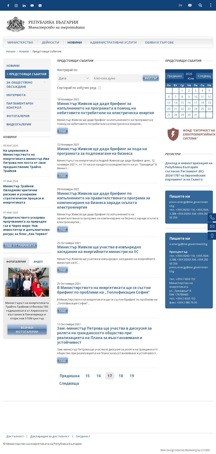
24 (195, 109)
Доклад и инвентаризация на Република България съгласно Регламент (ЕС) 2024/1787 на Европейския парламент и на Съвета (188, 171)
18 (121, 375)
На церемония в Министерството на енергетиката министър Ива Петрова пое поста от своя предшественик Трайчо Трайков (26, 160)
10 (195, 96)
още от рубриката (20, 245)
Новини (75, 42)
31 (195, 115)
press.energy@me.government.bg (188, 204)
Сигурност (83, 436)
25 (202, 109)
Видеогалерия (18, 124)
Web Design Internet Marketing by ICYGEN (185, 450)
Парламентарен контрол (19, 105)
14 (175, 102)
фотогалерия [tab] (16, 261)
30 (189, 115)
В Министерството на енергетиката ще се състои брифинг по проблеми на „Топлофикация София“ (104, 290)
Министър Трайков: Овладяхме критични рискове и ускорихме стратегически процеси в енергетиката (23, 194)
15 (88, 375)
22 (182, 109)
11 (202, 96)
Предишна (70, 375)
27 (168, 115)
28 (175, 115)
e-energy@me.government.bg (188, 244)
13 (168, 102)
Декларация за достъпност (49, 436)
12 (209, 96)
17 (110, 375)
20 (168, 109)
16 (99, 375)
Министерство (20, 42)
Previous (9, 283)
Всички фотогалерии (27, 330)
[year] (188, 74)
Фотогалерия (17, 116)
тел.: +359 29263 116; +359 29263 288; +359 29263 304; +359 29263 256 (188, 213)
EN (180, 5)
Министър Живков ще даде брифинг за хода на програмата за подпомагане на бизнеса (102, 151)
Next (45, 283)
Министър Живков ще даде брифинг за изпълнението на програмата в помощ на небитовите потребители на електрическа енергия (105, 108)
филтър (150, 78)
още (62, 131)
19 (132, 375)
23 (189, 109)
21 (175, 109)
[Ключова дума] (116, 78)
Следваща (69, 383)
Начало (10, 51)
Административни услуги (113, 42)
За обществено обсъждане (19, 84)
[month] (191, 78)
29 (182, 115)
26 (209, 109)
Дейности (50, 42)
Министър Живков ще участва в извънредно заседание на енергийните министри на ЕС (99, 249)
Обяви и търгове (159, 42)
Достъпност (15, 436)
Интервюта (16, 95)
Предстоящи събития (27, 74)
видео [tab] (38, 261)
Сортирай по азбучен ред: (77, 87)
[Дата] (74, 78)
